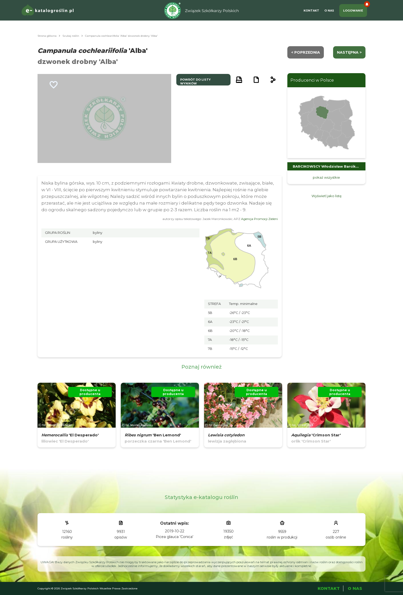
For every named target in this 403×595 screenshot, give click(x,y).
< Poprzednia (305, 52)
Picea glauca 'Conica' (174, 536)
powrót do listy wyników (195, 81)
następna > (349, 52)
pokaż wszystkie (326, 177)
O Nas (329, 10)
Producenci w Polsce (312, 80)
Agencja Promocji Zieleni (259, 219)
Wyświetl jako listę (327, 196)
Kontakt (311, 10)
